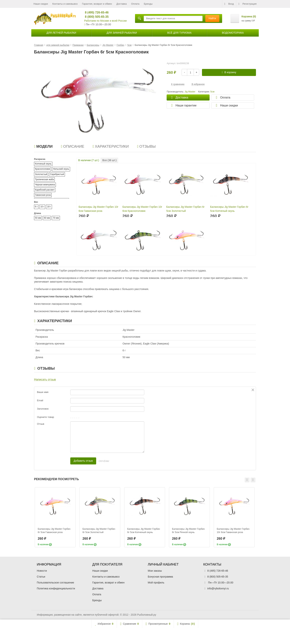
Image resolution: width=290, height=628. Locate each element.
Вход (229, 3)
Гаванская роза (43, 195)
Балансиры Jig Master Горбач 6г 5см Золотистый (185, 208)
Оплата (135, 3)
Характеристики (110, 146)
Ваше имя (42, 392)
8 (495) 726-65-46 (95, 12)
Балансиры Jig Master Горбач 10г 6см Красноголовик (142, 208)
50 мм (38, 218)
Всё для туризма (179, 32)
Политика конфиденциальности (56, 588)
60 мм (47, 218)
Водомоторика (233, 32)
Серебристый (57, 174)
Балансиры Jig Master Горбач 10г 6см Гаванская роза (98, 208)
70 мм (56, 218)
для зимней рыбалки (122, 32)
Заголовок (43, 408)
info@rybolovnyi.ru (218, 588)
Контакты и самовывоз (65, 3)
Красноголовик (42, 169)
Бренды (148, 3)
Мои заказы (155, 570)
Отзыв (40, 423)
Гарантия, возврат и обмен (97, 3)
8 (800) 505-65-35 (95, 16)
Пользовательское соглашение (55, 582)
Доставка (121, 3)
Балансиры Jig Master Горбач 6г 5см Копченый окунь (229, 208)
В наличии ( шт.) (88, 160)
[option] (55, 517)
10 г (42, 206)
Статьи (41, 576)
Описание (72, 146)
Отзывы (146, 146)
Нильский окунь (61, 169)
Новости (42, 570)
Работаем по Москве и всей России (105, 20)
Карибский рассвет (44, 190)
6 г (36, 206)
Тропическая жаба (44, 179)
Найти (212, 18)
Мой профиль (156, 582)
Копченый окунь (43, 163)
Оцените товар (45, 417)
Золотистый (41, 174)
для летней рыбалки (61, 32)
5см (212, 91)
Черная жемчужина (45, 184)
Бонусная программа (160, 576)
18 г (49, 206)
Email (40, 400)
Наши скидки (40, 3)
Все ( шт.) (109, 160)
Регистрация (247, 3)
